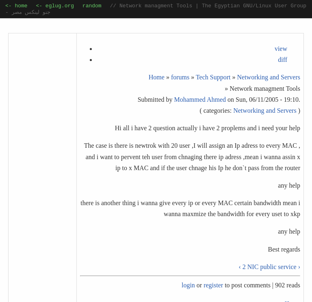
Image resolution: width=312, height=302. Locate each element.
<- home (16, 6)
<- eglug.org (55, 6)
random (92, 6)
